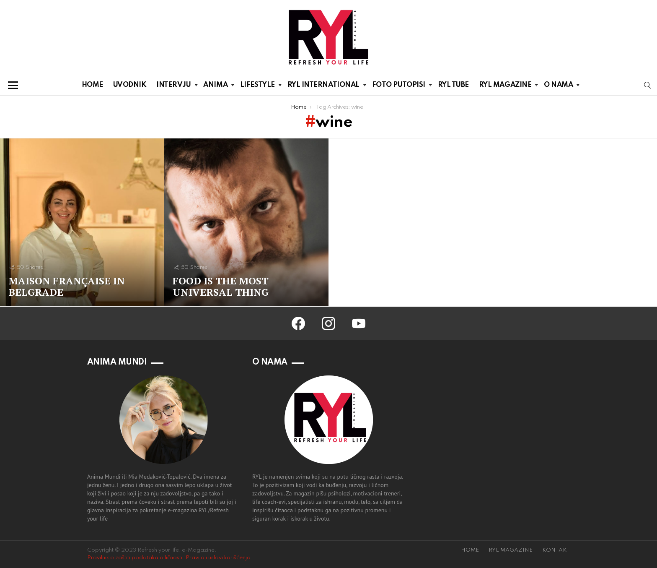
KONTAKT (556, 550)
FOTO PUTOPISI (398, 86)
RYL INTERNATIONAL (323, 86)
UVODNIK (130, 85)
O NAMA (558, 86)
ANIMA (215, 86)
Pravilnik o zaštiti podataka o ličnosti (134, 557)
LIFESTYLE (257, 86)
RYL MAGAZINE (505, 86)
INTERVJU (173, 86)
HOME (92, 85)
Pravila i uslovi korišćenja (218, 557)
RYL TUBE (453, 85)
